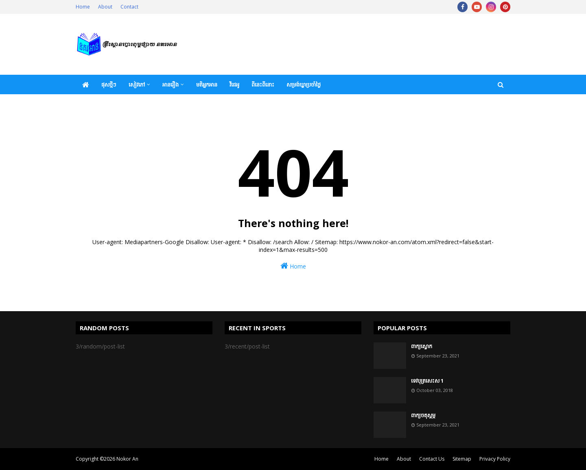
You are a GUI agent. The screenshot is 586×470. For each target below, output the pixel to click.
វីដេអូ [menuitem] (234, 84)
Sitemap (462, 458)
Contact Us (431, 458)
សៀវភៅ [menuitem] (137, 84)
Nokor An (127, 458)
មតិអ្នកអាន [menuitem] (206, 84)
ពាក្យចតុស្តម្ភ (423, 415)
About (105, 6)
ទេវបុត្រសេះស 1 (427, 380)
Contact (129, 6)
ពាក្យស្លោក (421, 346)
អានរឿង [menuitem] (170, 84)
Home (83, 6)
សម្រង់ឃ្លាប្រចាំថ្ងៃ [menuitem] (303, 84)
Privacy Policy (494, 458)
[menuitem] (85, 84)
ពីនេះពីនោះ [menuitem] (262, 84)
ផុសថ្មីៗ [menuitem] (108, 84)
